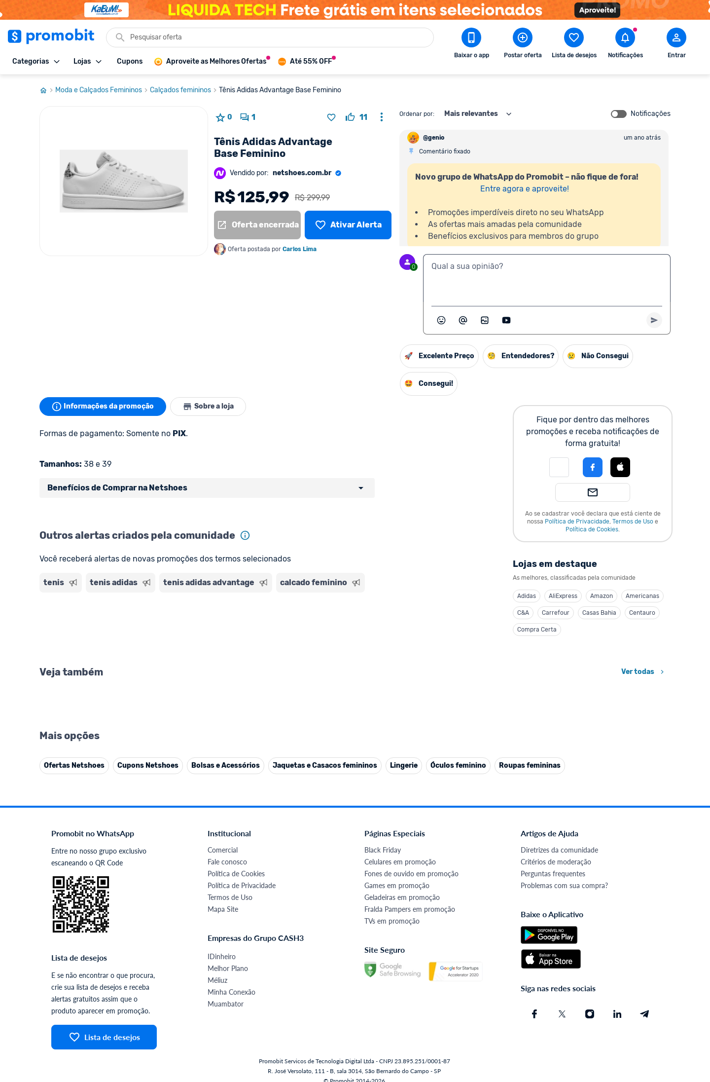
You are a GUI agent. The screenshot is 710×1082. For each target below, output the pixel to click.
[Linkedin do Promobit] (617, 1014)
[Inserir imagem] (485, 320)
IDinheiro (222, 956)
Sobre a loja (208, 406)
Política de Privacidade (577, 521)
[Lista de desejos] (348, 225)
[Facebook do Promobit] (534, 1014)
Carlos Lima (300, 249)
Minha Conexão (231, 992)
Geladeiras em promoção (402, 897)
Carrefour (555, 612)
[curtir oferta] (356, 117)
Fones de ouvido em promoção (411, 873)
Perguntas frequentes (553, 873)
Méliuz (217, 980)
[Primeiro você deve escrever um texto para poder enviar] (654, 320)
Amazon (601, 596)
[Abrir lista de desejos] (574, 45)
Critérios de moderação (556, 862)
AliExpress (563, 596)
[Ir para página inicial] (47, 90)
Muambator (226, 1004)
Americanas (642, 596)
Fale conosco (227, 862)
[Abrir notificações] (625, 45)
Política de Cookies (592, 529)
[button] (559, 467)
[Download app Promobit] (471, 45)
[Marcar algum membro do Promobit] (463, 320)
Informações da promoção (103, 406)
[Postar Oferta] (522, 45)
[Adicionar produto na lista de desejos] (331, 117)
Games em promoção (396, 885)
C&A (523, 612)
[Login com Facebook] (593, 467)
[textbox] (546, 278)
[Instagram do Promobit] (590, 1014)
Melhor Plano (228, 968)
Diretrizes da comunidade (559, 850)
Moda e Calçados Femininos (102, 90)
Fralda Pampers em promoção (409, 909)
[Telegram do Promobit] (645, 1014)
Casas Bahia (599, 612)
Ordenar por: (416, 114)
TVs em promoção (392, 921)
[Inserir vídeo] (506, 320)
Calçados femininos (184, 90)
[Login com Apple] (620, 467)
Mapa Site (223, 909)
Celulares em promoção (400, 862)
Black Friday (382, 850)
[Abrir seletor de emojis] (441, 320)
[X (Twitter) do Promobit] (562, 1014)
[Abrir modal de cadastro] (676, 45)
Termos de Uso (632, 521)
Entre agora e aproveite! (524, 188)
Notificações (651, 114)
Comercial (223, 850)
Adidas (526, 596)
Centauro (642, 612)
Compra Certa (537, 629)
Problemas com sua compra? (564, 885)
